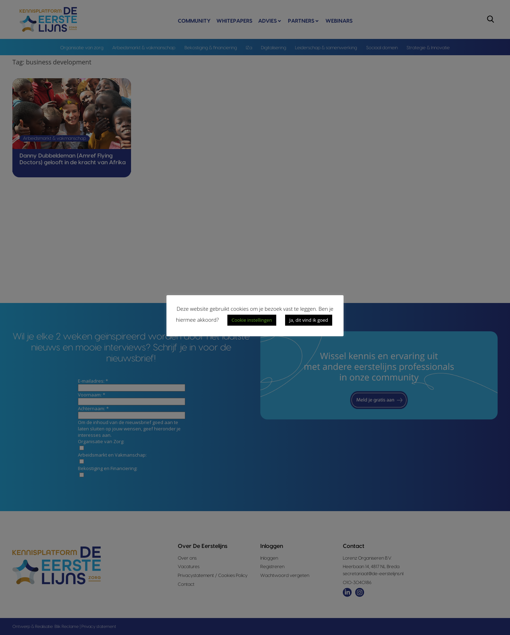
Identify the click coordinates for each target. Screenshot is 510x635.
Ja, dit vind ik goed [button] (308, 320)
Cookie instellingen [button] (252, 320)
